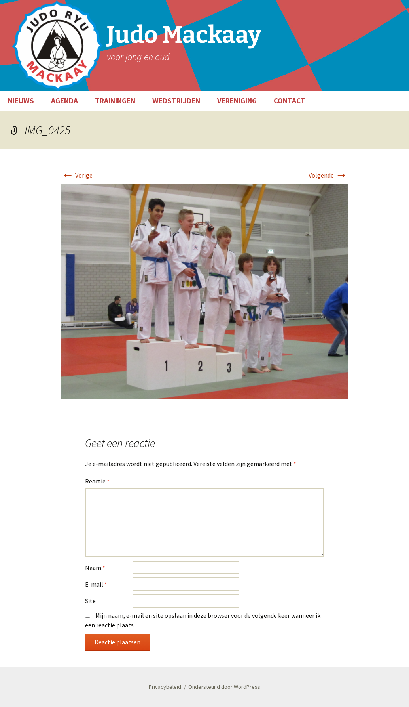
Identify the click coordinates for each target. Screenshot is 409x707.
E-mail (96, 584)
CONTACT (289, 100)
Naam (95, 567)
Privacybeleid (165, 686)
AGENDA (64, 100)
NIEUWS (21, 100)
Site (90, 601)
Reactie (97, 481)
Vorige (77, 175)
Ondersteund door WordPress (224, 686)
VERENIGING (237, 100)
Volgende (328, 175)
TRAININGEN (115, 100)
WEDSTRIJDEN (176, 100)
